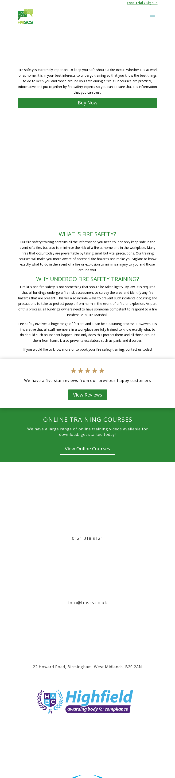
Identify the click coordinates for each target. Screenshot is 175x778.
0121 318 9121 (87, 538)
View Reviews (87, 395)
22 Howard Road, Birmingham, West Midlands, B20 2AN (87, 666)
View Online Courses (87, 448)
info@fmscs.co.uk (87, 602)
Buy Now (87, 102)
